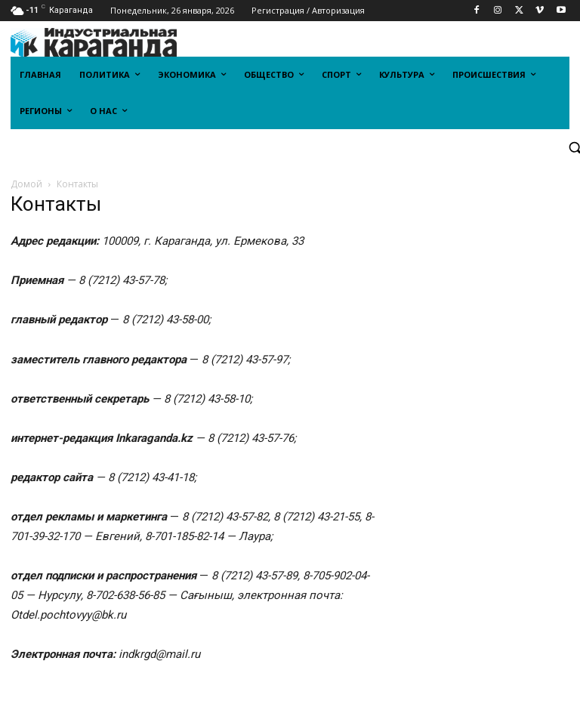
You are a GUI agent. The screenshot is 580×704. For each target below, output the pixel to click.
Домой (26, 184)
